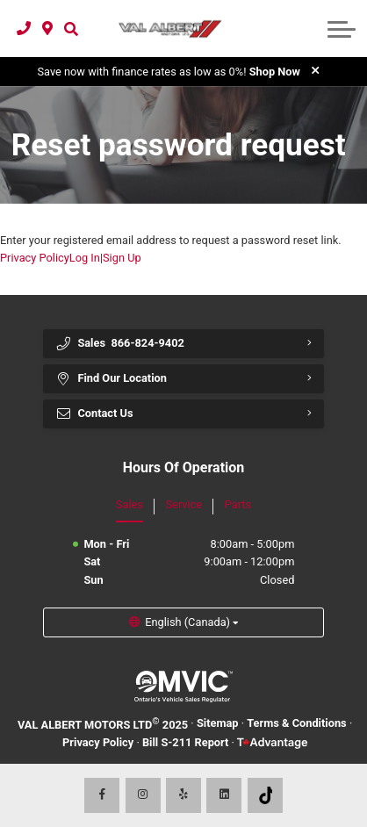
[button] (70, 28)
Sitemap (218, 723)
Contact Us (94, 413)
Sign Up (122, 257)
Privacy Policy (34, 257)
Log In (84, 257)
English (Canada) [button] (187, 622)
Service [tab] (184, 504)
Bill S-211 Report (185, 742)
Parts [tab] (238, 504)
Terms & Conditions (296, 723)
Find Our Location (111, 378)
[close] (315, 70)
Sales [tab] (129, 504)
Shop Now (274, 71)
